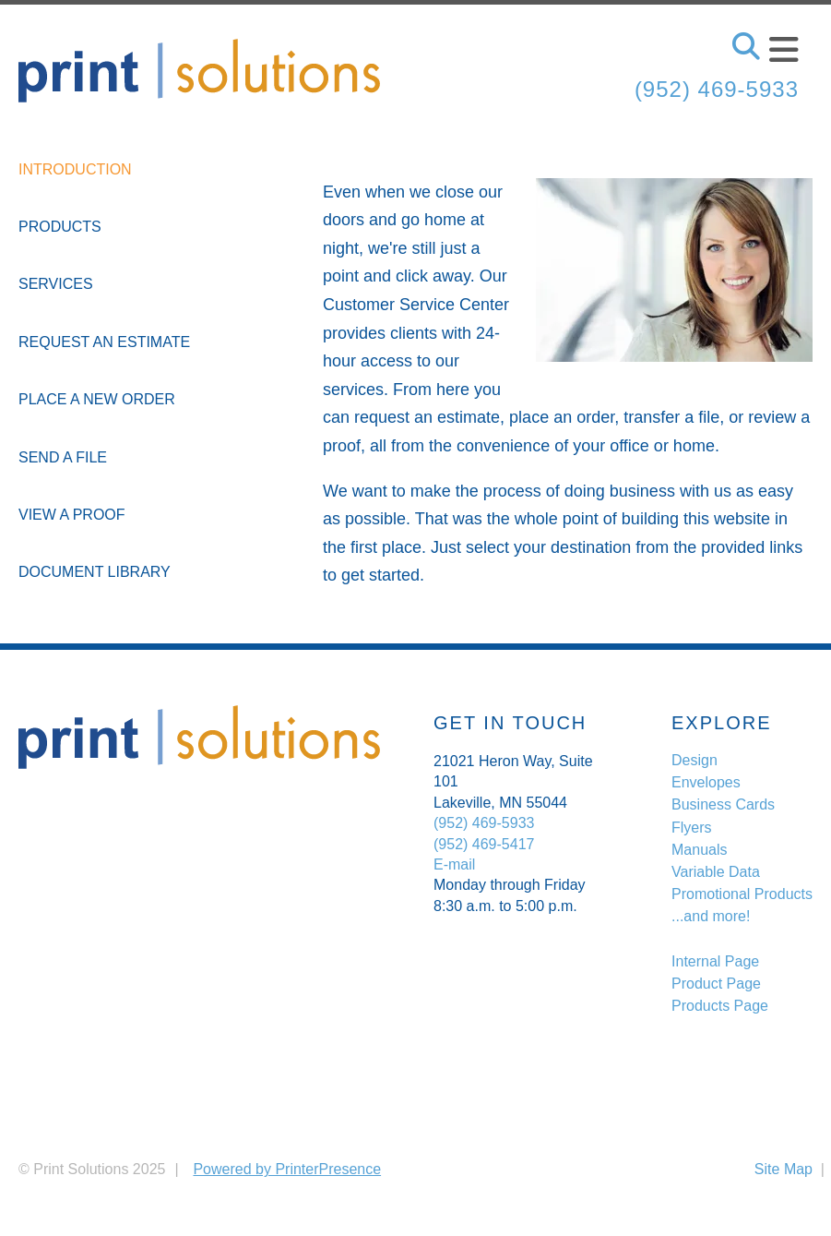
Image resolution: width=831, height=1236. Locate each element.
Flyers (691, 827)
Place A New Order (96, 399)
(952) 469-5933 (717, 89)
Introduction (75, 169)
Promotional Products (742, 894)
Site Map (783, 1169)
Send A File (62, 457)
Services (55, 284)
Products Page (719, 1006)
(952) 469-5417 (483, 844)
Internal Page (715, 961)
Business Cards (723, 804)
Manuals (699, 850)
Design (694, 760)
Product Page (716, 983)
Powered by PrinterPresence (287, 1169)
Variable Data (715, 872)
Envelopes (706, 782)
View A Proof (71, 514)
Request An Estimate (104, 342)
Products (59, 226)
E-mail (454, 864)
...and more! (710, 916)
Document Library (94, 572)
